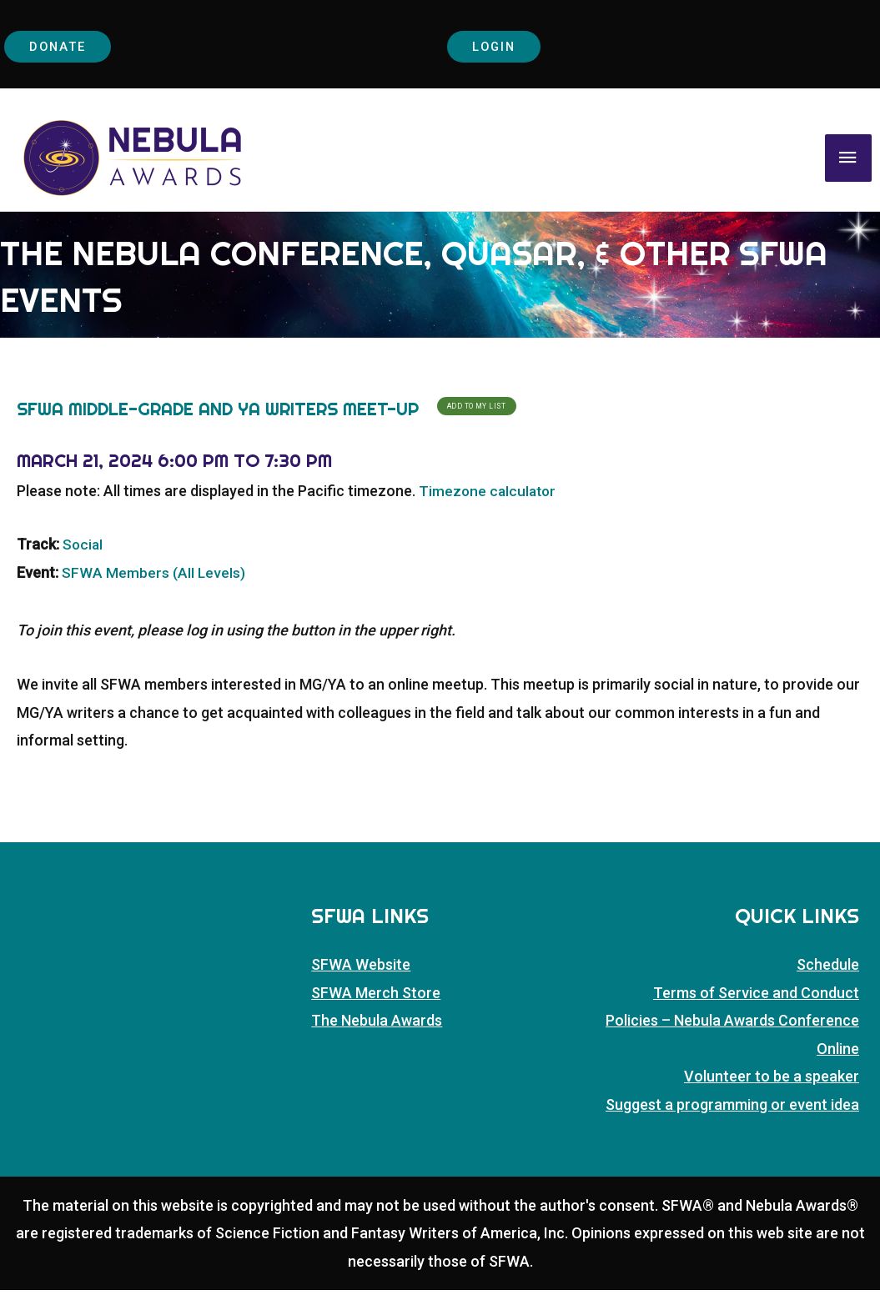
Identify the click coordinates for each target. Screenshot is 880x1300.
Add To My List (476, 416)
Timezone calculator (489, 500)
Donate (63, 47)
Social (83, 554)
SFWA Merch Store (375, 1002)
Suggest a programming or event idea (732, 1113)
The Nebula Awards (376, 1030)
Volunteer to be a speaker (771, 1086)
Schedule (828, 974)
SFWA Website (360, 974)
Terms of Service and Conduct (756, 1002)
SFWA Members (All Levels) (154, 582)
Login (499, 47)
